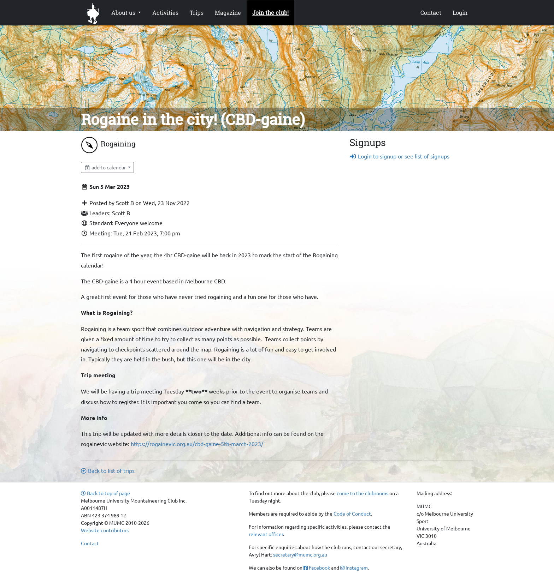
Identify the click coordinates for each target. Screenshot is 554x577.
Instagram (354, 567)
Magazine (228, 12)
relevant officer (266, 534)
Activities (165, 12)
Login (460, 12)
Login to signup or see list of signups (399, 156)
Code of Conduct (352, 513)
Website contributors (105, 530)
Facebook (316, 567)
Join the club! (270, 12)
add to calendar (105, 167)
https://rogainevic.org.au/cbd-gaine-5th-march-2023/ (197, 443)
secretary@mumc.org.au (300, 554)
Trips (197, 12)
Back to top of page (105, 493)
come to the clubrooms (362, 493)
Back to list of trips (108, 470)
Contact (430, 12)
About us (124, 12)
